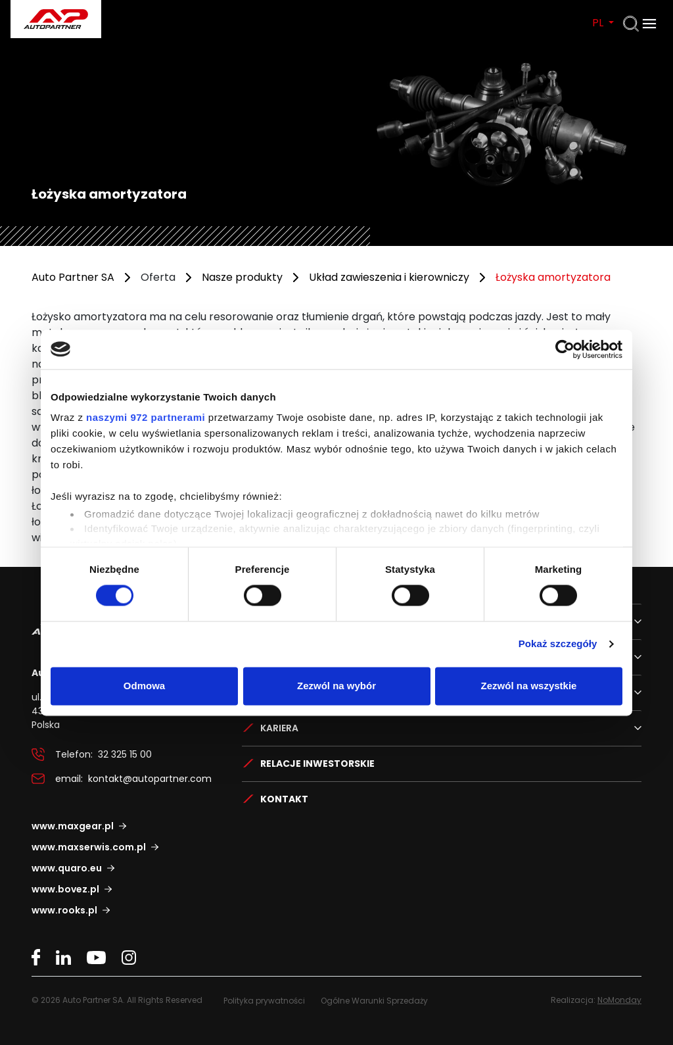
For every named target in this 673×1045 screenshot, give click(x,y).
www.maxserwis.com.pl (89, 847)
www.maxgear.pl (73, 826)
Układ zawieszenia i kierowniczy (389, 277)
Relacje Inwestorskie (317, 763)
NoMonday (619, 1000)
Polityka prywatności (264, 1000)
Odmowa (144, 685)
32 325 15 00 (125, 754)
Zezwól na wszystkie (529, 685)
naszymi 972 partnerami (145, 417)
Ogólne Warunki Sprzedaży (374, 1000)
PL (599, 22)
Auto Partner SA (73, 277)
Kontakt (284, 799)
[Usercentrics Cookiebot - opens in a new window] (564, 349)
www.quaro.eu (67, 868)
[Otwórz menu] (649, 24)
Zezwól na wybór (336, 685)
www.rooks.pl (64, 910)
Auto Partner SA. (53, 7)
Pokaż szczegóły (558, 644)
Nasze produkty (242, 277)
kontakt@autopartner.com (150, 778)
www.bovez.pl (65, 889)
